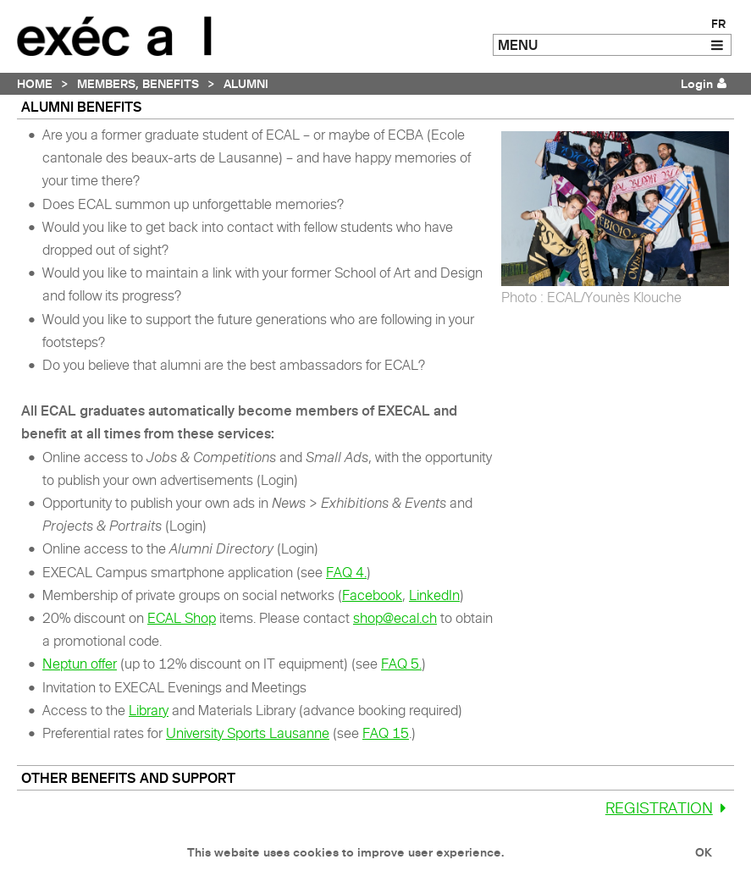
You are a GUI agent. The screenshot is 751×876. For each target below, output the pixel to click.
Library (148, 710)
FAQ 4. (346, 572)
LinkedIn (434, 595)
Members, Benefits (138, 84)
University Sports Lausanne (247, 733)
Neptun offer (79, 663)
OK (703, 852)
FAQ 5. (401, 663)
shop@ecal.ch (395, 617)
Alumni (246, 84)
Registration (669, 808)
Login (697, 84)
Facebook (372, 595)
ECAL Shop (181, 617)
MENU (518, 44)
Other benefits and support (128, 777)
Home (34, 84)
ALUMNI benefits (81, 106)
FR (718, 23)
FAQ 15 (385, 733)
